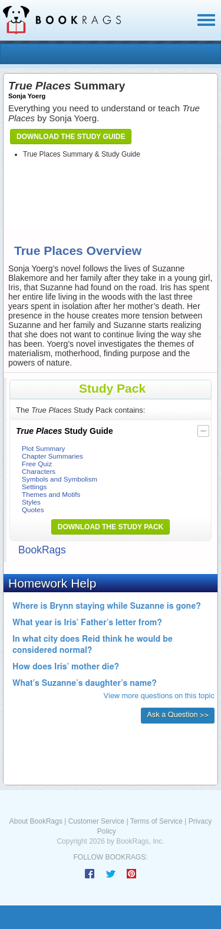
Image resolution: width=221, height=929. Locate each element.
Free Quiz (37, 463)
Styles (31, 502)
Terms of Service (156, 821)
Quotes (33, 509)
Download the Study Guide (71, 136)
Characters (38, 471)
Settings (34, 486)
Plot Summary (43, 448)
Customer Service (96, 821)
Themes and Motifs (51, 494)
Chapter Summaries (52, 456)
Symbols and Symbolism (59, 479)
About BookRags (35, 821)
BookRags (42, 550)
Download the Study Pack (111, 527)
